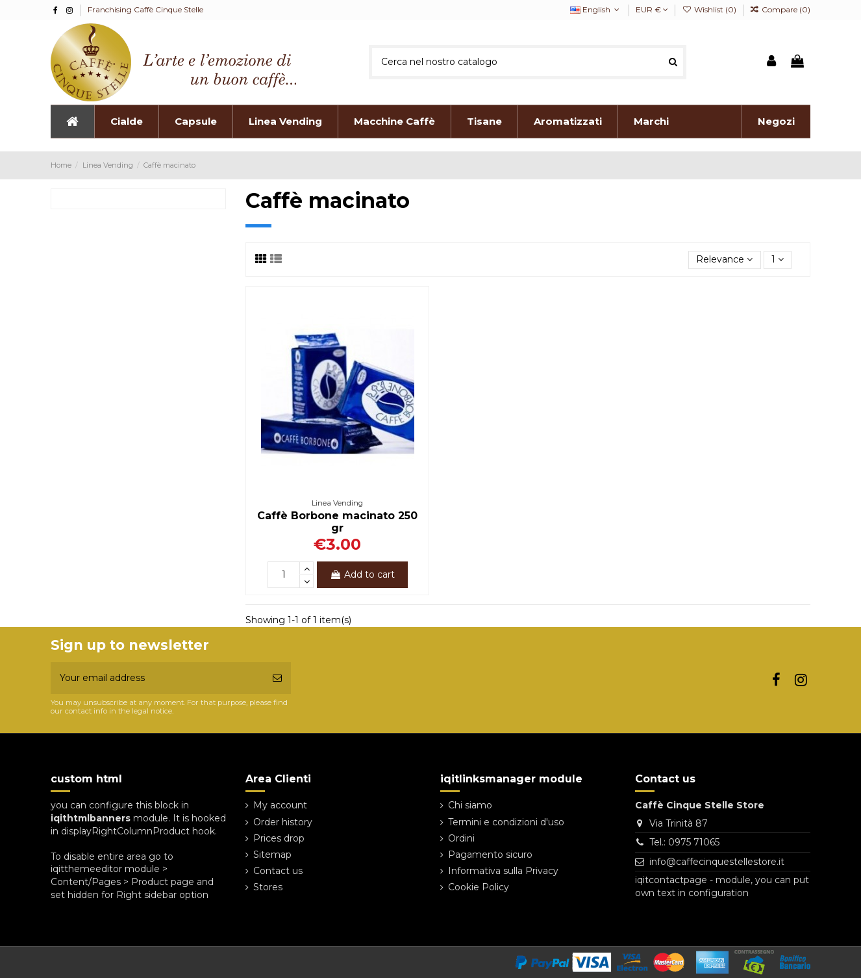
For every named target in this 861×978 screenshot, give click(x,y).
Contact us (278, 871)
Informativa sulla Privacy (503, 871)
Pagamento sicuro (490, 854)
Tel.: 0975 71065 (684, 842)
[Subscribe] (277, 678)
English (596, 9)
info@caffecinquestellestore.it (716, 862)
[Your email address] (157, 678)
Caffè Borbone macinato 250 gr (337, 521)
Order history (282, 822)
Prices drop (279, 838)
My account (280, 805)
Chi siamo (470, 805)
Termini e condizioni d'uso (506, 822)
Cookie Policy (478, 887)
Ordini (461, 838)
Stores (267, 887)
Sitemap (272, 854)
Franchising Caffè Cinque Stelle (145, 9)
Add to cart (362, 574)
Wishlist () (710, 9)
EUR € (652, 9)
